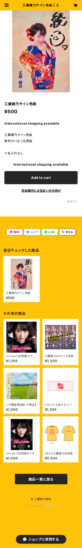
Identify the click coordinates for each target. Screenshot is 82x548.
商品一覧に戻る (41, 479)
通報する (72, 201)
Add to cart (41, 177)
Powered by (41, 506)
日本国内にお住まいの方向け (41, 190)
